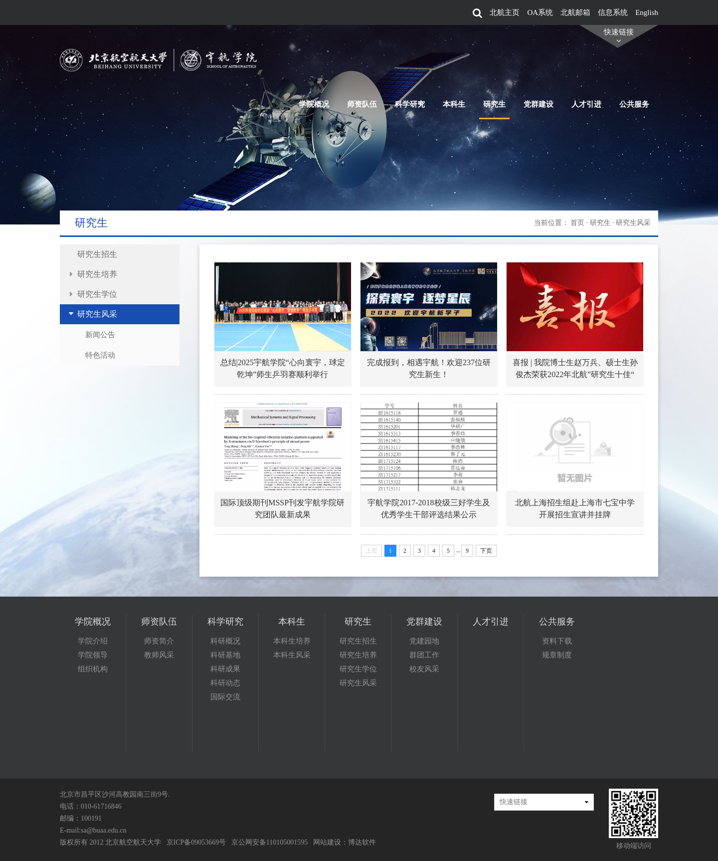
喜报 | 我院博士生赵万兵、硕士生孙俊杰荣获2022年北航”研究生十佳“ (575, 368)
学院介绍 (93, 641)
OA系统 (540, 12)
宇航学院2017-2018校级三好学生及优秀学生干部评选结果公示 (428, 508)
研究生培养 (97, 274)
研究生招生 (97, 254)
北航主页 (505, 12)
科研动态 (225, 683)
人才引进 (586, 58)
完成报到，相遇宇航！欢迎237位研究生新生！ (429, 368)
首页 (577, 222)
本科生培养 (292, 641)
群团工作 (424, 655)
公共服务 (634, 58)
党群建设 (538, 58)
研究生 (494, 58)
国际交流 (225, 697)
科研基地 (225, 655)
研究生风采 (97, 314)
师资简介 (159, 641)
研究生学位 (97, 294)
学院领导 (93, 655)
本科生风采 (292, 655)
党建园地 (424, 641)
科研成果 (225, 669)
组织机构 (93, 669)
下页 (486, 550)
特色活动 (100, 356)
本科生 (454, 58)
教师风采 (159, 655)
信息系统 (613, 12)
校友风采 (424, 669)
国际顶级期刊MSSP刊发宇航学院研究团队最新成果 (282, 508)
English (646, 12)
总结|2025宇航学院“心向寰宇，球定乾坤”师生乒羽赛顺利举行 (282, 368)
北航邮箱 (575, 12)
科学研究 (410, 58)
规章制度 (557, 655)
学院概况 (314, 58)
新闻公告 (100, 335)
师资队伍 (362, 58)
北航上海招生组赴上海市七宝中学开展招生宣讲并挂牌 (575, 508)
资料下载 (557, 641)
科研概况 (225, 641)
